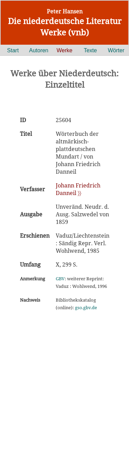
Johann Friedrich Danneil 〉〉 (78, 189)
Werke (65, 50)
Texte (90, 50)
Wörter (116, 50)
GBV (60, 278)
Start (13, 50)
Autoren (38, 50)
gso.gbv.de (86, 307)
